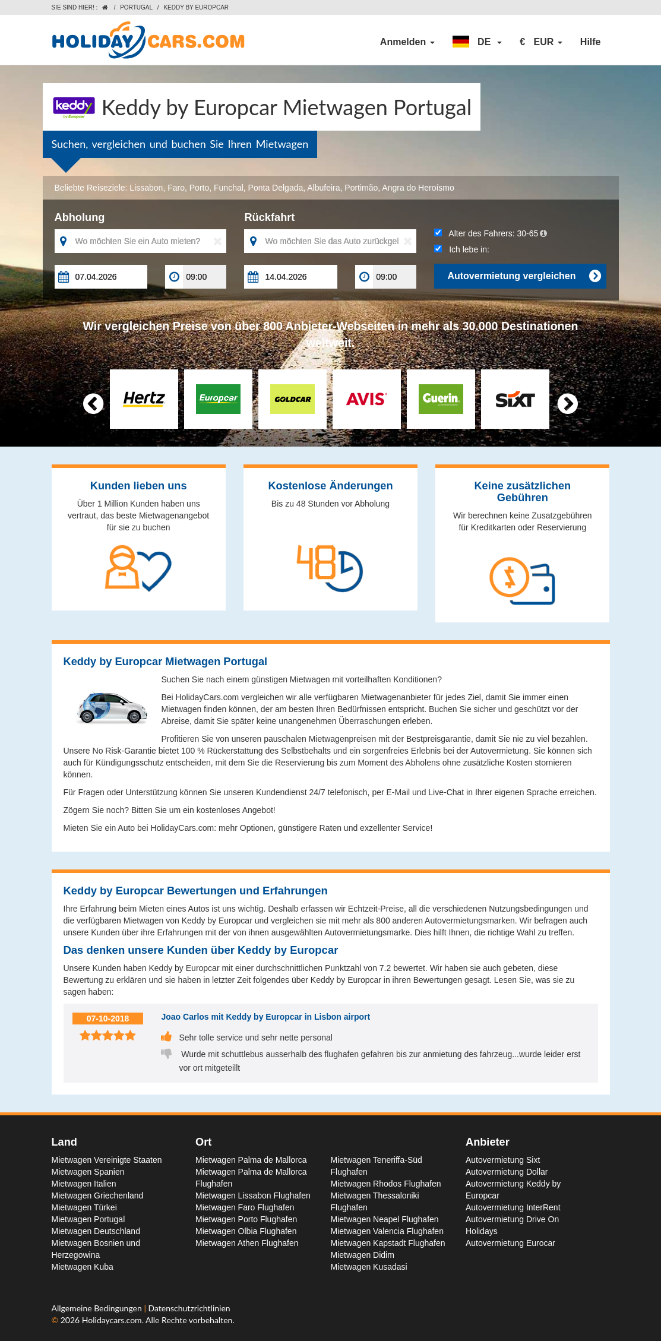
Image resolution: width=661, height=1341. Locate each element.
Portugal (136, 7)
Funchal (228, 187)
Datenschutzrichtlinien (189, 1308)
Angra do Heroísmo (418, 187)
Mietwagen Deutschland (96, 1231)
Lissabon (146, 187)
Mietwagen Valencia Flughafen (387, 1231)
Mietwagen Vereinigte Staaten (107, 1160)
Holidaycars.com (112, 1320)
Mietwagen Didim (362, 1255)
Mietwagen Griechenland (98, 1195)
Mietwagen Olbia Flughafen (245, 1231)
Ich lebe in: (461, 249)
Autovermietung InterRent (513, 1207)
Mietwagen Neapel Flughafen (385, 1219)
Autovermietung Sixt (503, 1160)
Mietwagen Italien (84, 1183)
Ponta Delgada (275, 187)
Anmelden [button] (407, 42)
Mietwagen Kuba (82, 1267)
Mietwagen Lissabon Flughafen (253, 1195)
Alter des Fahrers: (490, 233)
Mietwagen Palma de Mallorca (251, 1160)
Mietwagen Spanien (88, 1171)
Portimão (361, 187)
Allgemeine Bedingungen (98, 1308)
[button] (477, 42)
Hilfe (590, 42)
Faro (176, 187)
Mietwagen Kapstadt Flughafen (388, 1243)
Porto (199, 187)
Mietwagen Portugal (88, 1219)
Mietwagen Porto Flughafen (246, 1219)
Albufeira (323, 187)
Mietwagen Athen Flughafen (247, 1243)
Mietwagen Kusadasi (369, 1267)
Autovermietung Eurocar (510, 1243)
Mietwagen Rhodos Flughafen (386, 1183)
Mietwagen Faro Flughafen (245, 1207)
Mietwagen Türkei (84, 1207)
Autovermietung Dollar (507, 1171)
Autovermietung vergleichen (523, 276)
